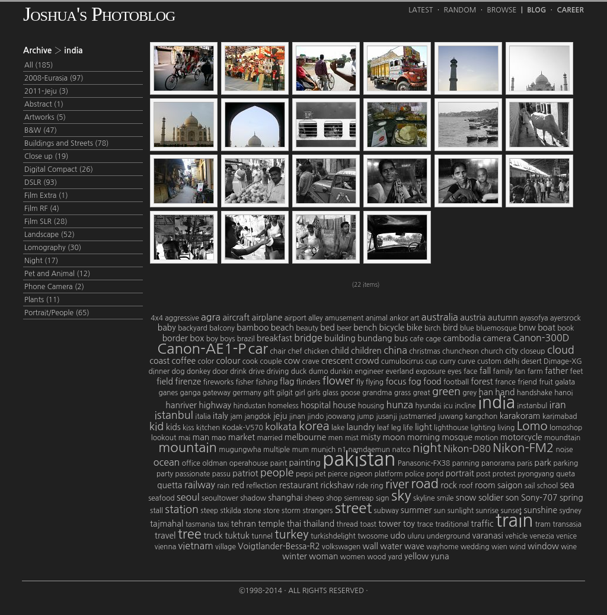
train (514, 520)
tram (543, 524)
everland (400, 371)
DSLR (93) (40, 182)
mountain (187, 447)
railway (199, 484)
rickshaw (336, 485)
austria (472, 317)
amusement (344, 318)
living (506, 427)
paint (278, 463)
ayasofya (534, 318)
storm (291, 510)
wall (370, 546)
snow (466, 498)
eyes (455, 371)
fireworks (218, 382)
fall (485, 371)
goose (350, 392)
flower (338, 381)
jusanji (386, 416)
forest (482, 381)
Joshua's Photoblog (99, 14)
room (485, 485)
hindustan (249, 405)
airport (295, 318)
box (197, 338)
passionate (192, 474)
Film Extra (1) (46, 195)
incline (465, 405)
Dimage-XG (563, 361)
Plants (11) (42, 299)
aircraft (236, 317)
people (277, 472)
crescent (337, 361)
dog (178, 371)
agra (211, 317)
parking (565, 463)
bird (450, 327)
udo (397, 535)
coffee (183, 361)
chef (295, 351)
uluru (415, 536)
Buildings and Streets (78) (66, 143)
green (446, 391)
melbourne (305, 437)
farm (535, 371)
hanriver (181, 405)
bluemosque (496, 328)
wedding (475, 546)
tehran (243, 524)
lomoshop (566, 427)
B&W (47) (40, 130)
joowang (340, 416)
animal (377, 318)
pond (434, 474)
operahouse (248, 463)
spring (571, 498)
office (191, 463)
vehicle (516, 536)
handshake (534, 392)
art (414, 318)
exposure (430, 371)
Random (460, 10)
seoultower (220, 498)
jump (365, 416)
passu (221, 474)
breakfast (274, 338)
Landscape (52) (49, 234)
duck (299, 371)
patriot (245, 473)
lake (337, 427)
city (511, 351)
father (556, 371)
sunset (511, 510)
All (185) (38, 65)
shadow (253, 498)
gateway (217, 392)
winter (294, 556)
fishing (266, 382)
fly (360, 382)
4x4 (157, 318)
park (543, 463)
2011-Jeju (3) (46, 91)
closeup (532, 351)
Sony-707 (539, 498)
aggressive (182, 318)
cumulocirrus (402, 361)
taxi (223, 524)
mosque (457, 437)
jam (236, 416)
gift (268, 392)
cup (431, 361)
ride (362, 485)
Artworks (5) (45, 117)
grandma (377, 392)
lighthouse (451, 427)
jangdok (257, 416)
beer (344, 328)
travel (165, 535)
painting (304, 463)
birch (432, 328)
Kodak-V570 (242, 427)
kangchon (481, 416)
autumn (503, 317)
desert (531, 361)
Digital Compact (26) (58, 169)
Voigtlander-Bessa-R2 (279, 546)
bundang (374, 338)
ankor (398, 318)
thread (347, 524)
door (220, 371)
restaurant (298, 485)
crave (311, 361)
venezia (541, 536)
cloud (560, 350)
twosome (372, 536)
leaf (383, 427)
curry (447, 361)
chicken (316, 351)
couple (271, 361)
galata (565, 382)
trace (425, 524)
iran (558, 404)
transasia (567, 524)
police (414, 474)
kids (173, 427)
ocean (167, 462)
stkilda (230, 510)
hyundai (428, 405)
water (391, 546)
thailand (319, 524)
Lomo (532, 426)
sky (401, 495)
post (483, 474)
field (164, 381)
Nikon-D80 (467, 448)
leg (396, 427)
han (485, 392)
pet (320, 474)
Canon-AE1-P (201, 348)
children (366, 351)
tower (389, 524)
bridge (308, 337)
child (340, 351)
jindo (315, 416)
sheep (314, 498)
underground (448, 536)
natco (401, 449)
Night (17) (41, 260)
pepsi (304, 474)
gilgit (284, 392)
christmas (424, 351)
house (344, 405)
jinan (297, 416)
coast (159, 361)
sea (567, 484)
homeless (283, 405)
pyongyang (535, 474)
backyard (192, 328)
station (182, 509)
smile (445, 498)
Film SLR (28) (46, 221)
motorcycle (521, 437)
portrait (460, 473)
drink (238, 371)
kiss (188, 427)
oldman (214, 463)
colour (228, 361)
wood (376, 556)
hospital (316, 405)
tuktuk (237, 535)
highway (215, 405)
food (432, 381)
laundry (361, 427)
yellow (416, 556)
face (470, 371)
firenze (188, 381)
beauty (307, 328)
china (395, 350)
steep (209, 510)
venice (566, 536)
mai (184, 437)
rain (223, 485)
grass (402, 392)
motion (486, 437)
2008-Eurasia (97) (54, 78)
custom (489, 361)
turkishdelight (333, 536)
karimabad (559, 416)
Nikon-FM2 (523, 448)
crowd (367, 361)
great (421, 392)
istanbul (174, 415)
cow (292, 361)
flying (375, 382)
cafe (416, 338)
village (225, 546)
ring (377, 485)
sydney (571, 510)
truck (213, 535)
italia (202, 416)
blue (467, 328)
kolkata (280, 426)
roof (465, 485)
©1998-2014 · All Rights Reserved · (303, 590)
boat (546, 327)
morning (423, 437)
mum (300, 449)
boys (227, 338)
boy (212, 338)
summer (416, 510)
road (425, 483)
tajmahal (166, 524)
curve (466, 361)
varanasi (487, 535)
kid (156, 426)
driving (278, 371)
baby (167, 327)
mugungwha (240, 449)
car (258, 348)
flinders (308, 382)
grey (469, 392)
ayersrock (565, 318)
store (271, 510)
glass (330, 392)
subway (386, 510)
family (503, 371)
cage (433, 338)
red (238, 485)
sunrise (487, 510)
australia (439, 317)
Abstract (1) (43, 104)
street (353, 508)
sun (440, 510)
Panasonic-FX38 (424, 463)
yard (395, 556)
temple (271, 524)
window (543, 546)
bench (365, 327)
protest (504, 474)
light (423, 427)
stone (252, 510)
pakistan (358, 459)
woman (323, 556)
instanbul (532, 405)
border (175, 338)
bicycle (392, 327)
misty (370, 437)
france (505, 382)
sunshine (540, 510)
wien (499, 546)
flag (287, 381)
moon (393, 437)
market (241, 437)
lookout (164, 437)
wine (569, 546)
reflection (261, 485)
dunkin (341, 371)
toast (368, 524)
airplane (267, 317)
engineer (369, 371)
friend (527, 382)
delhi (511, 361)
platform (389, 474)
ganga (190, 392)
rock (448, 485)
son (512, 498)
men (335, 437)
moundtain (562, 437)
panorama (498, 463)
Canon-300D (541, 337)
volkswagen (341, 546)
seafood (161, 498)
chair (278, 351)
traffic (482, 524)
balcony (222, 328)
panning (466, 463)
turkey (291, 534)
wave (414, 546)
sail (530, 485)
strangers (317, 510)
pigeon (361, 474)
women (352, 556)
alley (315, 318)
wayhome (442, 546)
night (427, 448)
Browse (502, 10)
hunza (399, 404)
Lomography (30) (52, 247)
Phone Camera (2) (54, 286)
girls (314, 392)
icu (448, 405)
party (164, 474)
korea (314, 426)
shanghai (285, 498)
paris (524, 463)
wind (517, 546)
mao (219, 437)
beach (282, 327)
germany (246, 392)
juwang (450, 416)
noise (564, 449)
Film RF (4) (41, 208)
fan (520, 371)
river (397, 484)
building (340, 338)
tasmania (200, 524)
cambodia (462, 338)
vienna (165, 546)
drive (256, 371)
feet (576, 371)
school (547, 485)
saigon (509, 485)
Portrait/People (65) (57, 312)
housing (371, 405)
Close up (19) (46, 156)
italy (220, 416)
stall (156, 510)
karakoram (520, 416)
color (206, 361)
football (456, 382)
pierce (337, 474)
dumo (318, 371)
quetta (169, 485)
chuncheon (460, 351)
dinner (159, 371)
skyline (424, 498)
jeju (280, 416)
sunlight (461, 510)
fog (414, 381)
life (408, 427)
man (200, 437)
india (496, 402)
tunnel (262, 536)
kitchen (208, 427)
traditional (452, 524)
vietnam (195, 545)
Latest (420, 10)
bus (401, 338)
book (565, 328)
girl (300, 392)
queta (565, 474)
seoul (188, 497)
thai (294, 524)
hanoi (563, 392)
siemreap (358, 498)
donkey (198, 371)
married (270, 437)
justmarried (417, 416)
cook (250, 361)
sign (382, 498)
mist (352, 437)
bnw (527, 327)
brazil (246, 338)
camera (496, 338)
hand (505, 392)
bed (327, 327)
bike (415, 327)
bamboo (253, 327)
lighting (483, 427)
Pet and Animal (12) (57, 273)
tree (190, 533)
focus (395, 381)
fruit (545, 382)
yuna (440, 556)
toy (409, 524)
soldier (490, 498)
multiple (276, 449)
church (492, 351)
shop (334, 498)
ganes (168, 392)
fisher (244, 382)
